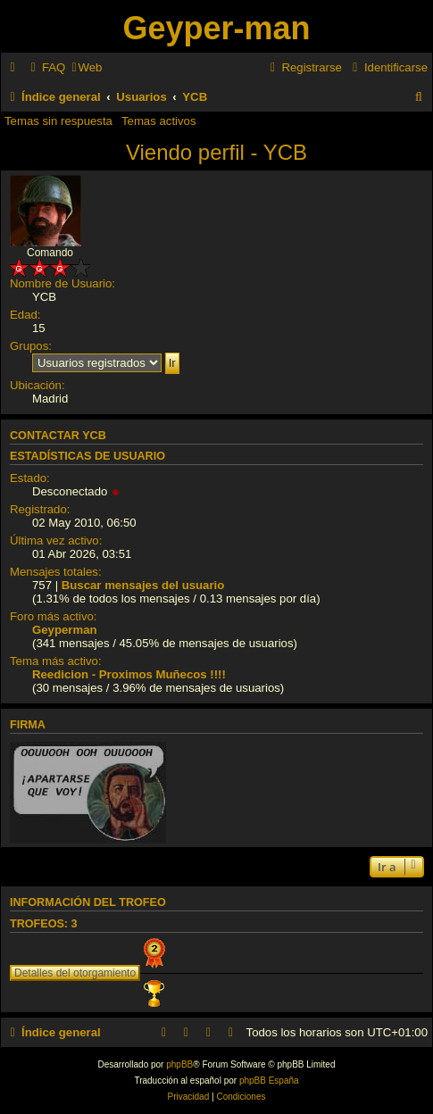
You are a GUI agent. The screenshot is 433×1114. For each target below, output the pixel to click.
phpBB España (269, 1080)
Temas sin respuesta (58, 121)
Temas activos (158, 121)
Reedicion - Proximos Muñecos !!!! (129, 674)
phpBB (179, 1064)
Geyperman (64, 629)
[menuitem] (45, 67)
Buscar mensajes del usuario (143, 585)
